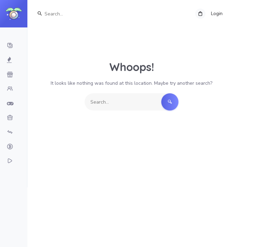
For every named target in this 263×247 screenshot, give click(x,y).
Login (217, 13)
